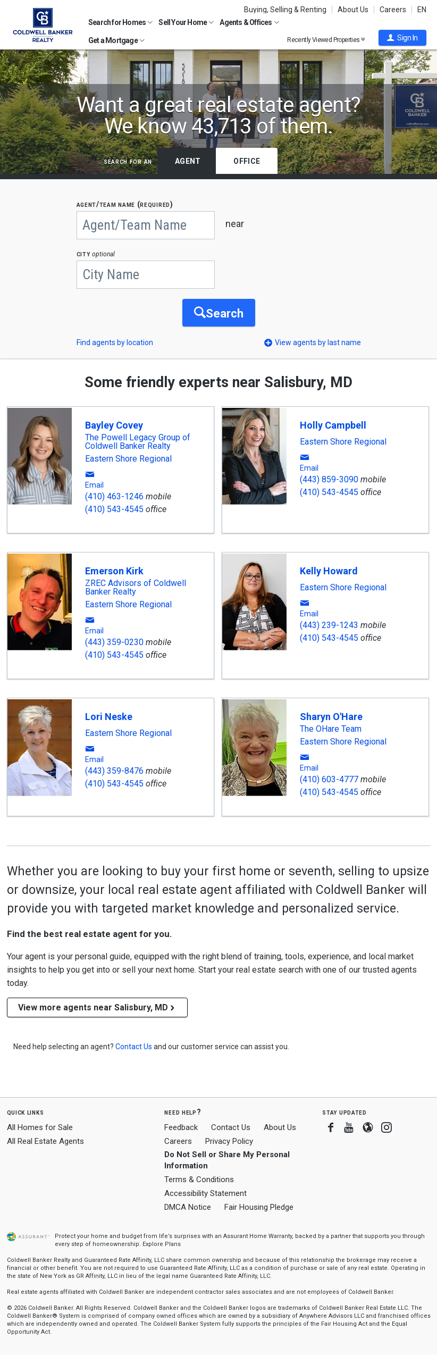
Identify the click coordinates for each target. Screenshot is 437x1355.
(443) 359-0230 (114, 643)
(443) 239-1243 (329, 626)
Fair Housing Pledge (258, 1207)
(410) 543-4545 (114, 510)
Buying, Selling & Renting (285, 9)
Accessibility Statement (205, 1193)
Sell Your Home (186, 22)
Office (246, 161)
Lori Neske (108, 717)
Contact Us (230, 1127)
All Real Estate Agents (45, 1141)
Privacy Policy (229, 1141)
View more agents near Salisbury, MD (97, 1008)
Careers (393, 9)
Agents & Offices (249, 22)
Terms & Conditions (199, 1180)
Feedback (181, 1128)
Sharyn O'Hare (331, 717)
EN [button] (421, 9)
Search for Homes (120, 22)
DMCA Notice (187, 1207)
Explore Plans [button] (161, 1244)
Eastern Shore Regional (128, 459)
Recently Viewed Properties (326, 39)
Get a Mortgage (116, 40)
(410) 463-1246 (114, 497)
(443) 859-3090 (329, 480)
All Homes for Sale (40, 1127)
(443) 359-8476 (114, 771)
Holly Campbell (333, 425)
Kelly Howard (329, 571)
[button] (402, 38)
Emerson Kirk (114, 571)
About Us (353, 9)
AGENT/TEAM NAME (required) (125, 204)
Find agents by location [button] (115, 343)
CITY (96, 254)
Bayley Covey (114, 425)
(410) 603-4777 (329, 780)
